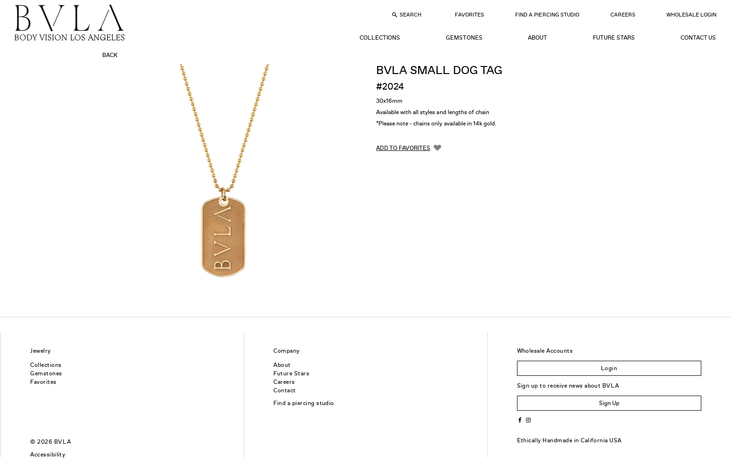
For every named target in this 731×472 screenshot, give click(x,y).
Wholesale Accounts (545, 351)
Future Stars (614, 37)
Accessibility (47, 454)
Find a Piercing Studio (547, 14)
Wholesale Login (691, 14)
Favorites (469, 14)
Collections (380, 37)
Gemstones (464, 37)
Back (109, 55)
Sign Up (609, 403)
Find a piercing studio (303, 403)
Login (609, 368)
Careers (622, 14)
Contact (284, 390)
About (537, 37)
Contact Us (698, 37)
